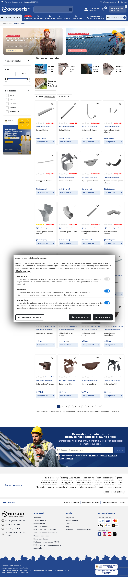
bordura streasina (49, 482)
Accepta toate (102, 317)
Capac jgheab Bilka (89, 384)
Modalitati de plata (90, 502)
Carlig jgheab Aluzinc (89, 130)
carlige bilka (118, 492)
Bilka (11, 95)
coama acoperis (115, 487)
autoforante (109, 482)
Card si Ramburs (104, 518)
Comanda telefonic (97, 17)
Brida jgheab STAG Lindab (66, 334)
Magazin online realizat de (15, 573)
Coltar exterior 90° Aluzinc (111, 233)
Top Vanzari (38, 17)
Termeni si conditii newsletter (45, 533)
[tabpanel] (17, 136)
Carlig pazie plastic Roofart (89, 334)
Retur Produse (39, 524)
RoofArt (12, 107)
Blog (66, 17)
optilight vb (89, 478)
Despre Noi (70, 518)
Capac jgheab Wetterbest (109, 334)
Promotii (28, 17)
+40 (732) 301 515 (11, 528)
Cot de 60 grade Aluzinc (68, 232)
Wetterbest (13, 111)
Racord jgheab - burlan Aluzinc (44, 233)
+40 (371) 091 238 (11, 524)
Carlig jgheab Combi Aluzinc (112, 131)
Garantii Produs (39, 521)
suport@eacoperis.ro (13, 520)
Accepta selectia (80, 317)
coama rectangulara (57, 487)
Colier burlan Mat (110, 384)
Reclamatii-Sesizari (41, 539)
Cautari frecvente (13, 485)
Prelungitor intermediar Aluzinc (90, 233)
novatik (101, 487)
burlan (98, 482)
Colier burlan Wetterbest (45, 384)
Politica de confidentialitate (44, 530)
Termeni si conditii (70, 502)
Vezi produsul (45, 142)
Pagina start (7, 23)
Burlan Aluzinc (64, 130)
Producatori (50, 17)
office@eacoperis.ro (108, 2)
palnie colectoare (105, 478)
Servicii (59, 17)
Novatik (12, 103)
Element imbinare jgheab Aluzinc (113, 182)
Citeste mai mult (23, 271)
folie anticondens (83, 482)
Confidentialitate (109, 502)
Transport (37, 518)
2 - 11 (98, 407)
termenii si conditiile (98, 455)
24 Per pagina (63, 96)
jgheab (119, 478)
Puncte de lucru (72, 521)
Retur (122, 502)
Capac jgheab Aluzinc (90, 181)
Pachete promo (75, 17)
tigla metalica (51, 478)
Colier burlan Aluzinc (66, 181)
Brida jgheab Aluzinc (44, 181)
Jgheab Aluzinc (42, 130)
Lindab (11, 99)
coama (73, 487)
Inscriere (119, 450)
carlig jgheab (67, 482)
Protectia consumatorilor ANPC (46, 542)
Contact (122, 2)
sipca (106, 492)
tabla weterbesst (87, 487)
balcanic (41, 487)
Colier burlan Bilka (65, 384)
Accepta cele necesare (29, 317)
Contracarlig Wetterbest (45, 333)
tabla (120, 482)
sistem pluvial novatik (70, 478)
